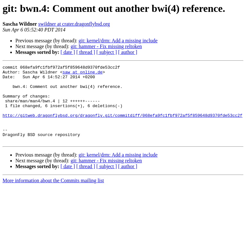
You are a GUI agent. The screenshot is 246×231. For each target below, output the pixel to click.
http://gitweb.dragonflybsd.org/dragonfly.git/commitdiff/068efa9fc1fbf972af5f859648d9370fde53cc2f (122, 126)
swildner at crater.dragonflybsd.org (74, 24)
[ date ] (68, 52)
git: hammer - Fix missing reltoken (106, 46)
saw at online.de (82, 74)
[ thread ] (85, 52)
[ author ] (127, 52)
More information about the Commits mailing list (53, 196)
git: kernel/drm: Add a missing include (118, 40)
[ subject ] (106, 52)
